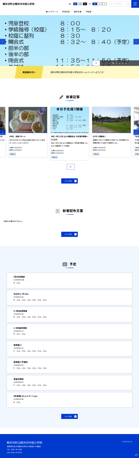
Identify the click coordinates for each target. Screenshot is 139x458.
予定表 (88, 11)
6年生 (45, 300)
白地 (80, 4)
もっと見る (68, 181)
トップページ (53, 11)
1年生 (18, 300)
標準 (95, 4)
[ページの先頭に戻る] (136, 455)
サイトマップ (127, 441)
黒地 (85, 4)
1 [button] (113, 63)
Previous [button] (3, 41)
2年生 (24, 300)
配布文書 (78, 11)
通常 (75, 4)
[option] (69, 40)
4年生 (34, 300)
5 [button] (126, 63)
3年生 (29, 300)
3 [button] (119, 63)
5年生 (18, 283)
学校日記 (66, 11)
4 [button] (122, 63)
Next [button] (136, 41)
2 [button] (116, 63)
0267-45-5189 (16, 449)
